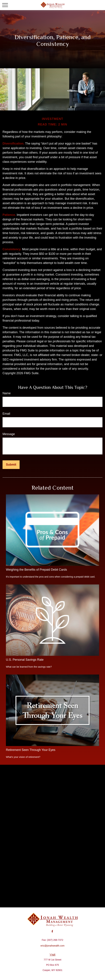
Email (6, 413)
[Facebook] (52, 931)
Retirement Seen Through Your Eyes (30, 750)
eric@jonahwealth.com (52, 945)
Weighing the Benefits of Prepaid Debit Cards (36, 569)
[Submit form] (11, 464)
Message (9, 434)
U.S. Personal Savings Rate (25, 659)
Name (7, 393)
